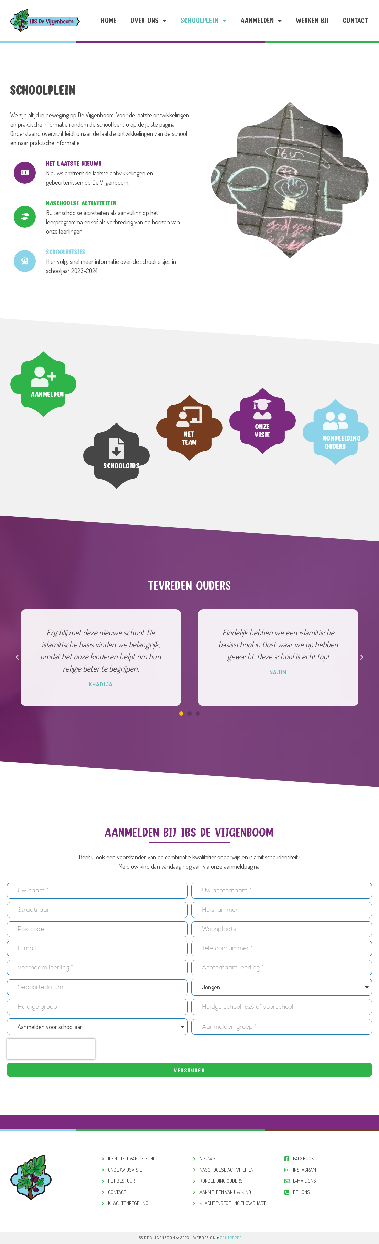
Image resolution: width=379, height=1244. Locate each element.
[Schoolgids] (116, 493)
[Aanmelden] (43, 332)
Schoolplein (204, 21)
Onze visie (262, 380)
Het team (189, 488)
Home (109, 20)
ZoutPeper (231, 1237)
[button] (17, 657)
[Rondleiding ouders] (335, 472)
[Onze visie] (262, 359)
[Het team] (189, 467)
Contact (356, 20)
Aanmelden (261, 21)
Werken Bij (312, 20)
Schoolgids (122, 511)
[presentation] (51, 1049)
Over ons (149, 21)
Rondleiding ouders (342, 494)
